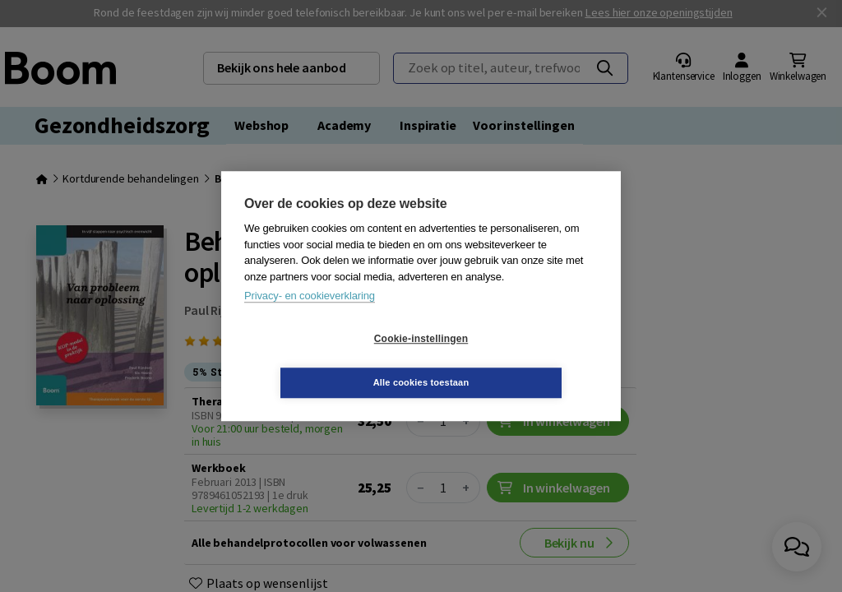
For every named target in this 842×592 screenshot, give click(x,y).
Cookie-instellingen (323, 361)
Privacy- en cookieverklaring (309, 318)
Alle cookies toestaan (519, 360)
